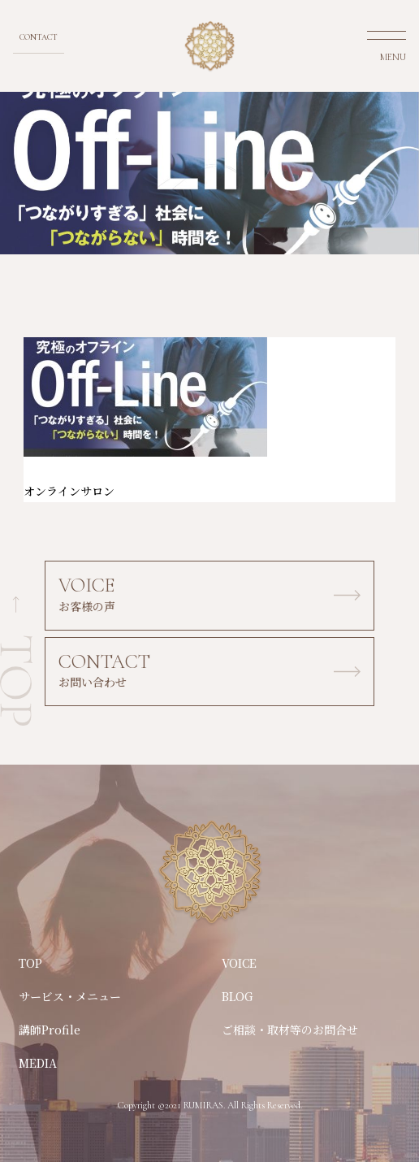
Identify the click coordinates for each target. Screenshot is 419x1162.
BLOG (237, 996)
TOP (30, 963)
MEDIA (38, 1063)
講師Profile (49, 1029)
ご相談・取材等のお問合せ (290, 1029)
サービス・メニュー (70, 996)
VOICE (239, 963)
